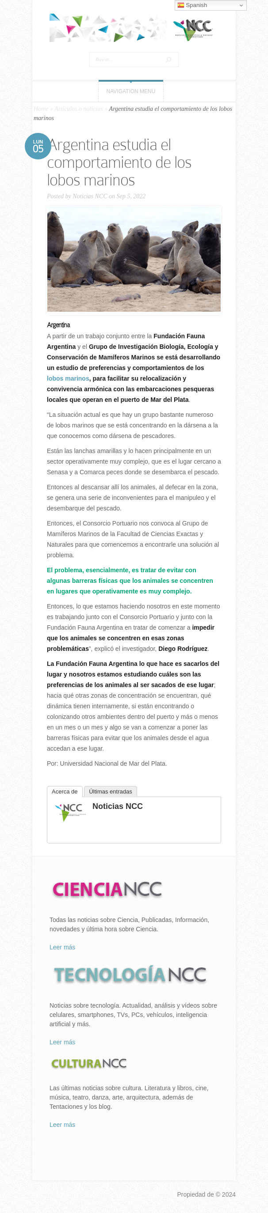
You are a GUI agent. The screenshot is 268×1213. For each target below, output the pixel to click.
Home (41, 109)
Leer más (62, 947)
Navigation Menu (131, 91)
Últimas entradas (110, 791)
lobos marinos (68, 378)
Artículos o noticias (78, 109)
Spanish (192, 5)
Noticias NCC (90, 196)
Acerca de (65, 791)
